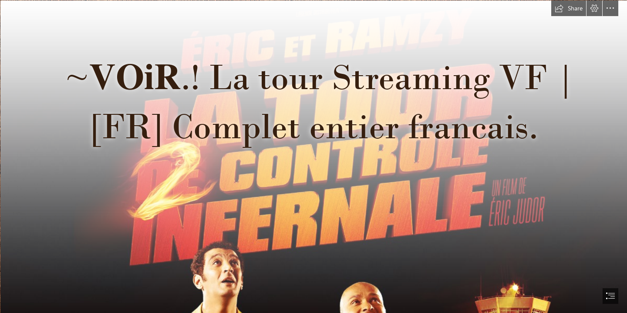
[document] (313, 156)
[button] (568, 8)
